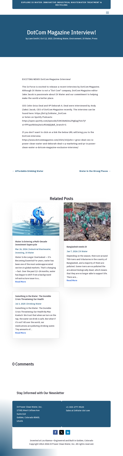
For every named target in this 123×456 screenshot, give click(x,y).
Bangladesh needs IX (77, 246)
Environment (75, 38)
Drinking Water (61, 38)
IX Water (86, 38)
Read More (20, 281)
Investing (19, 252)
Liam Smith (33, 38)
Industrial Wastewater (40, 249)
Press (94, 38)
